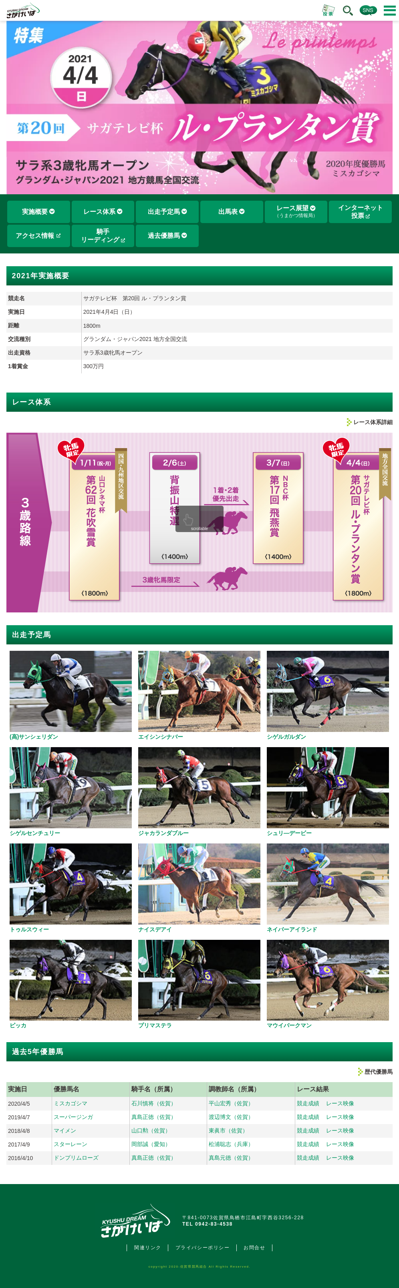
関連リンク (147, 1247)
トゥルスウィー (29, 929)
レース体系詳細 (373, 422)
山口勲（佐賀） (151, 1130)
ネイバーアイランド (292, 929)
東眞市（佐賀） (228, 1130)
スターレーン (70, 1144)
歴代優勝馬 (379, 1072)
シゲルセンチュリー (35, 833)
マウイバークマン (289, 1025)
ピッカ (18, 1025)
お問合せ (254, 1247)
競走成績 (308, 1103)
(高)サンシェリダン (34, 737)
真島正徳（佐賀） (153, 1117)
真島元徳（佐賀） (231, 1157)
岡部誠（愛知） (151, 1144)
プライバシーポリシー (202, 1247)
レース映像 (340, 1103)
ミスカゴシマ (70, 1103)
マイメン (65, 1130)
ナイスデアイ (155, 929)
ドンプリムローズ (76, 1157)
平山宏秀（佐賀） (231, 1103)
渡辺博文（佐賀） (231, 1117)
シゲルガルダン (286, 737)
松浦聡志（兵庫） (231, 1144)
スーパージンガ (73, 1117)
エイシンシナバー (160, 737)
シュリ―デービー (289, 833)
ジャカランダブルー (163, 833)
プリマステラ (155, 1025)
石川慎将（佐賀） (153, 1103)
